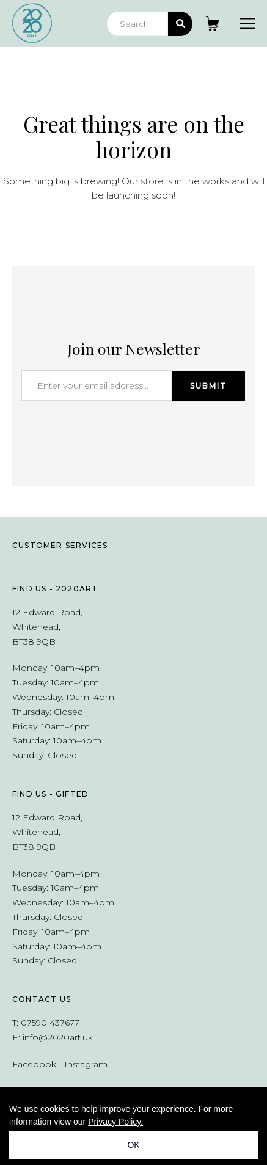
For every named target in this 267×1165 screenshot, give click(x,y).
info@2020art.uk (58, 1037)
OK (133, 1145)
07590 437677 (50, 1022)
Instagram (86, 1064)
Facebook (34, 1064)
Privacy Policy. (115, 1122)
